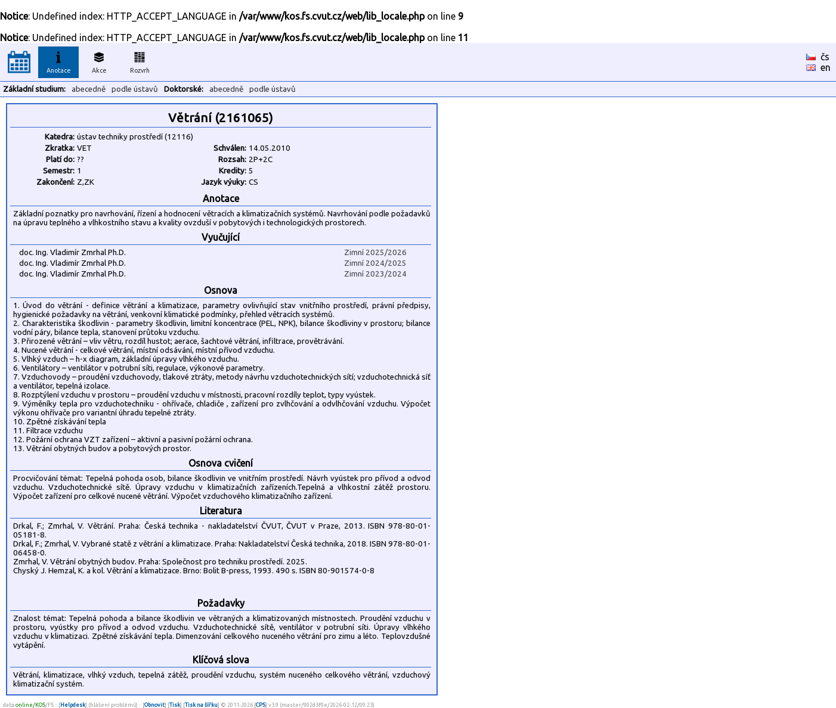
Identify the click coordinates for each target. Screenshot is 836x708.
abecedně (89, 89)
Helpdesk (72, 704)
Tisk (174, 704)
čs (824, 56)
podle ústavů (135, 89)
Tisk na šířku (201, 704)
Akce (99, 61)
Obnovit (154, 704)
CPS (260, 704)
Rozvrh (140, 61)
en (825, 67)
